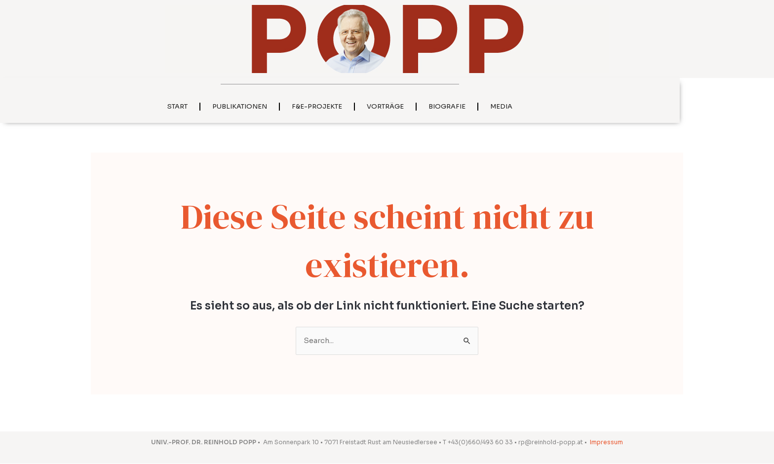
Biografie (494, 106)
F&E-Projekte (364, 106)
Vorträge (432, 106)
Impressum (606, 442)
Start (225, 106)
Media (549, 106)
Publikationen (287, 106)
